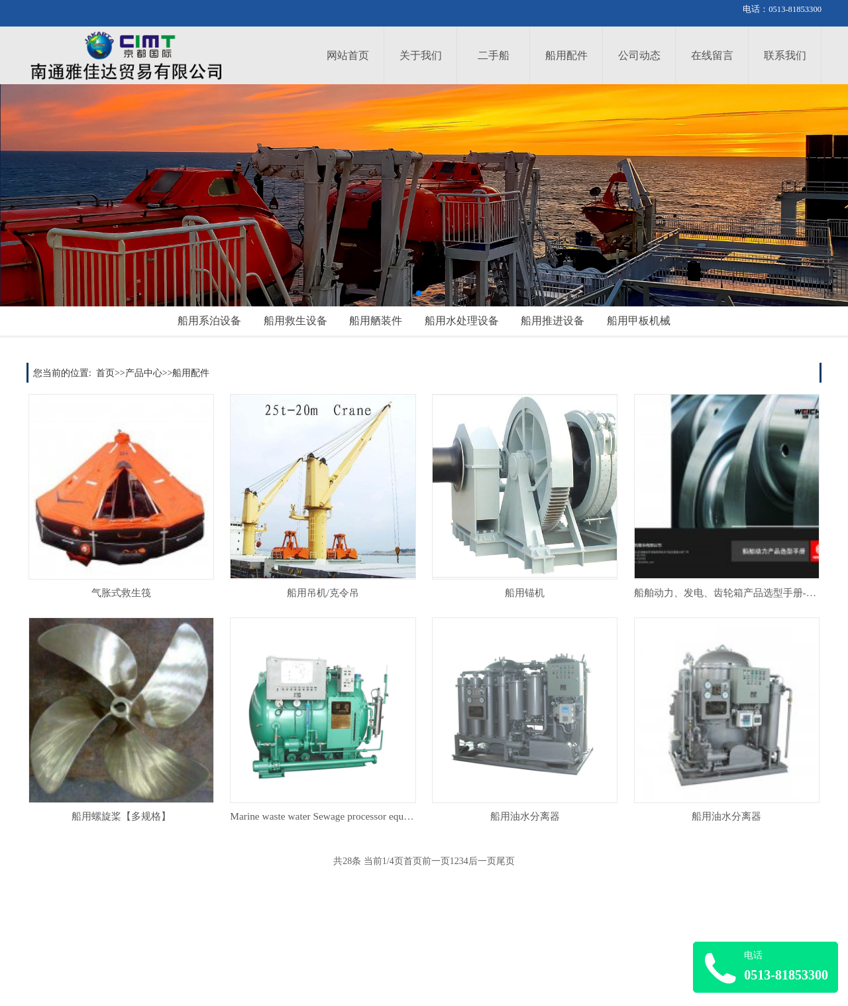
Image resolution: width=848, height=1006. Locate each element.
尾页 (505, 861)
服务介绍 (170, 953)
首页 (105, 373)
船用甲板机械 (638, 320)
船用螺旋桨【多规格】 (121, 816)
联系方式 (422, 969)
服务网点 (170, 969)
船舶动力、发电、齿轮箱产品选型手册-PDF (729, 592)
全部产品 (45, 985)
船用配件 (566, 55)
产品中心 (143, 373)
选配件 (40, 969)
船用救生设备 (295, 320)
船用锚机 (525, 592)
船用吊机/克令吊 (323, 592)
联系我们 (785, 55)
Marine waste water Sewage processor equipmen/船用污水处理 (361, 816)
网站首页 (348, 55)
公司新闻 (296, 953)
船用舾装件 (375, 320)
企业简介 (422, 953)
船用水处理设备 (462, 320)
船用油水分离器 (525, 816)
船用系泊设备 (209, 320)
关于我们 (420, 55)
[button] (418, 293)
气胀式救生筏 (121, 592)
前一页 (436, 861)
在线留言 (712, 55)
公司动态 (639, 55)
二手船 (493, 55)
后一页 (482, 861)
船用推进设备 (552, 320)
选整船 (40, 953)
